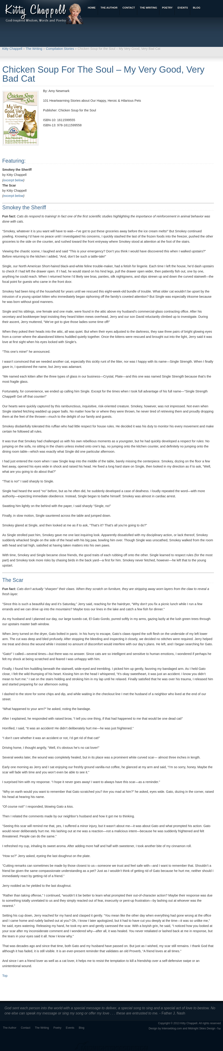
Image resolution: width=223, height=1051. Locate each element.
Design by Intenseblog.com (165, 1028)
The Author (9, 1027)
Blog (81, 1027)
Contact (25, 1027)
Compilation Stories (60, 49)
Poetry (57, 1027)
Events (70, 1027)
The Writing (34, 49)
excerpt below (13, 180)
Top (4, 975)
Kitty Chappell (12, 49)
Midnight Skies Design (201, 1028)
